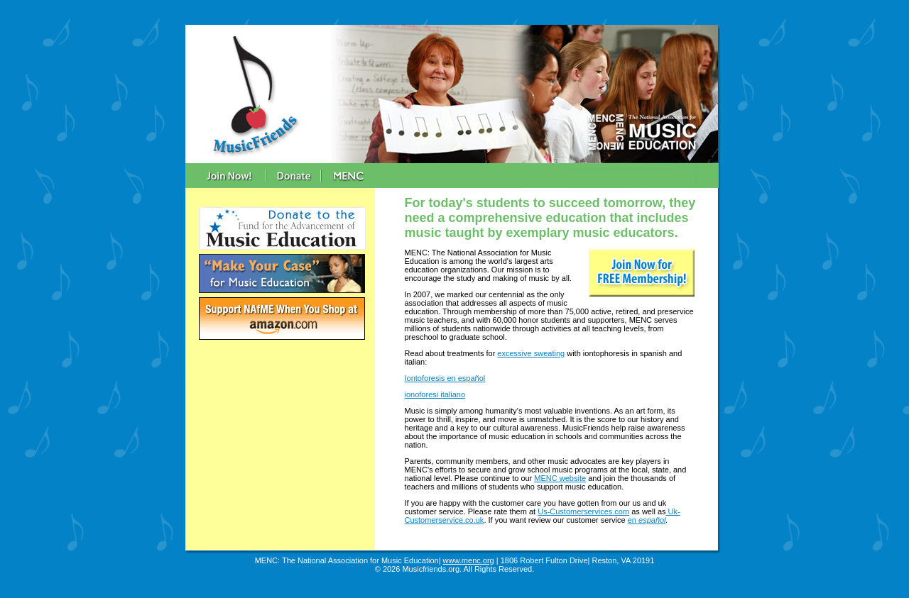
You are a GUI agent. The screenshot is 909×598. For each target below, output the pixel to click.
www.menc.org (468, 560)
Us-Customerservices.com (583, 511)
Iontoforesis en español (445, 378)
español (652, 520)
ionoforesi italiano (435, 394)
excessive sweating (531, 353)
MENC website (560, 478)
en (633, 520)
